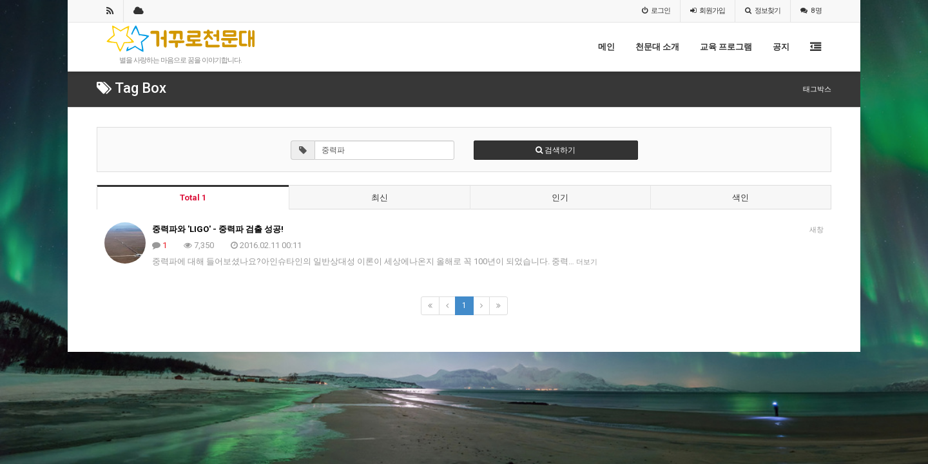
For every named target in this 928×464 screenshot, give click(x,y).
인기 (560, 197)
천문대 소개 (657, 47)
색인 (740, 197)
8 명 (811, 10)
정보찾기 (762, 10)
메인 (606, 47)
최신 (379, 197)
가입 (707, 10)
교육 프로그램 (726, 47)
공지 (781, 47)
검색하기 (555, 150)
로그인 (656, 10)
